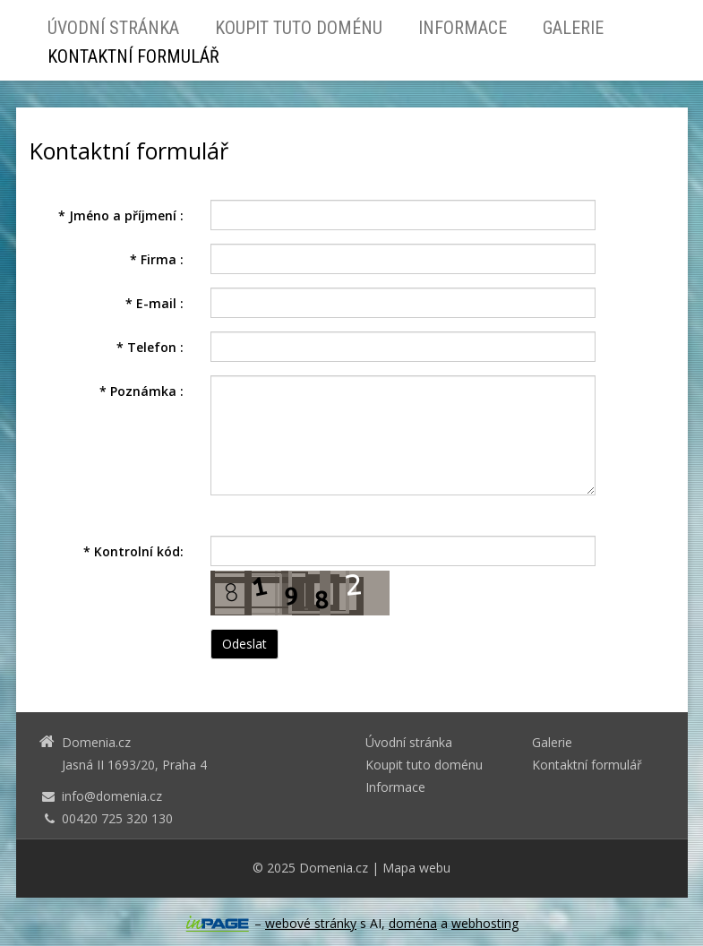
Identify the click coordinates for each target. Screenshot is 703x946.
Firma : (157, 259)
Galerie (573, 28)
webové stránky (310, 923)
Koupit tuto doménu (298, 28)
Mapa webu (416, 867)
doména (413, 923)
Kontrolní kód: (133, 551)
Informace (462, 28)
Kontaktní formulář (133, 56)
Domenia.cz (333, 867)
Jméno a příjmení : (121, 215)
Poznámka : (141, 391)
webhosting (485, 923)
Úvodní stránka (113, 28)
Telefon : (150, 347)
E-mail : (154, 303)
